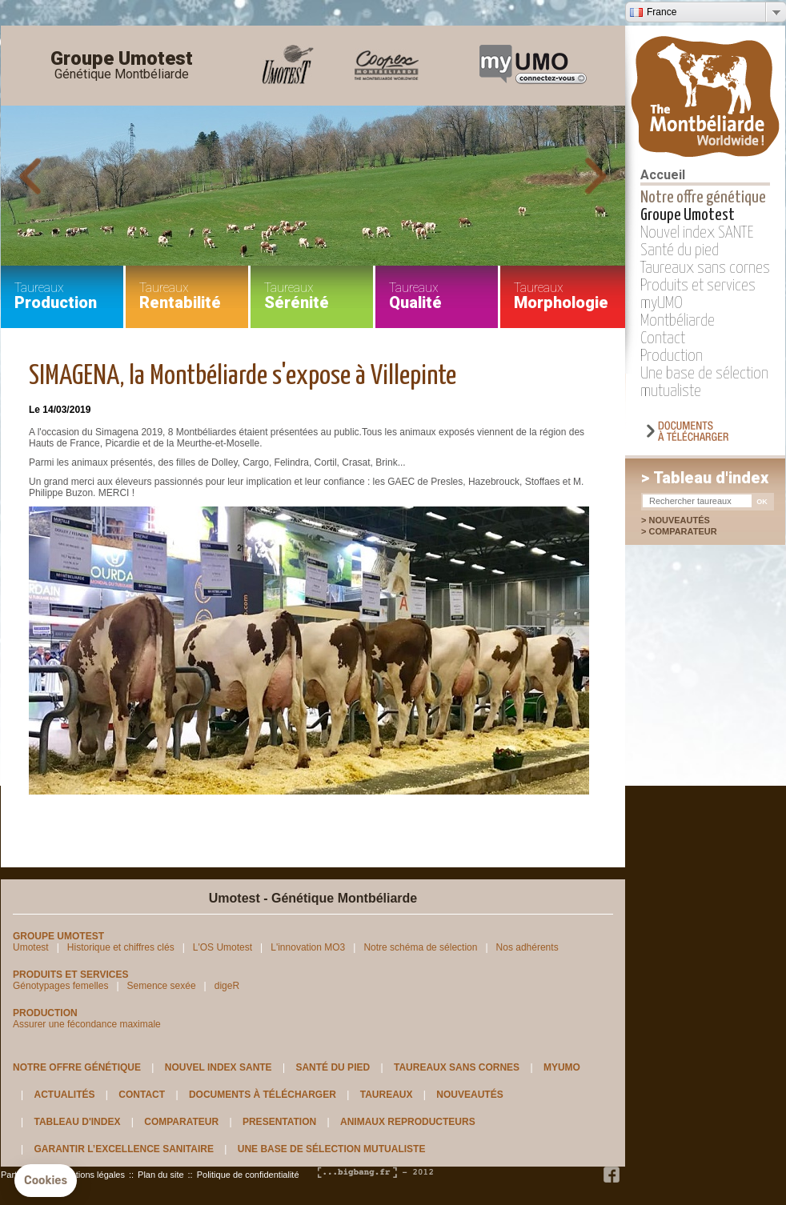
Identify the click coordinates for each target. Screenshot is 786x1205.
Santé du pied (679, 250)
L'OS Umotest (222, 947)
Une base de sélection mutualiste (332, 1149)
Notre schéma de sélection (420, 947)
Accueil (662, 174)
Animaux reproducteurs (407, 1121)
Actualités (64, 1094)
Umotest (31, 947)
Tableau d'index (77, 1121)
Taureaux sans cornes (705, 268)
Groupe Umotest (121, 65)
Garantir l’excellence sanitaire (123, 1149)
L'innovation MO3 (308, 947)
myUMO (661, 303)
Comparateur (690, 531)
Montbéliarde (677, 321)
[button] (45, 1181)
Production (671, 356)
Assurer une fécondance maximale (87, 1024)
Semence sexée (161, 985)
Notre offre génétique (703, 198)
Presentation (279, 1121)
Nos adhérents (527, 947)
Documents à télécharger (262, 1094)
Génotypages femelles (60, 985)
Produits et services (698, 286)
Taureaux (386, 1094)
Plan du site (160, 1174)
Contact (662, 338)
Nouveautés (678, 520)
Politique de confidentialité (248, 1174)
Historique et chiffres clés (120, 947)
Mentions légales (91, 1174)
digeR (227, 985)
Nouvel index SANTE (697, 233)
